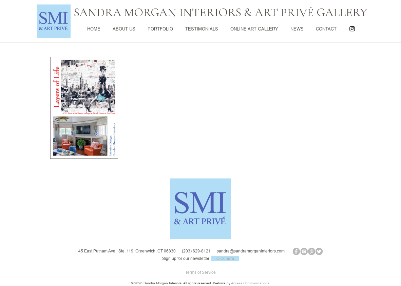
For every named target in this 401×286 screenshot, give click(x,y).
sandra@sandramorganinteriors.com (251, 250)
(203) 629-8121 (196, 250)
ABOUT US (124, 29)
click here (225, 258)
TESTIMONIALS (201, 29)
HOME (93, 29)
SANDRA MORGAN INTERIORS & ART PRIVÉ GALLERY (220, 12)
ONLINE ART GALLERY (254, 29)
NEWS (297, 29)
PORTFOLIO (160, 29)
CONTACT (326, 29)
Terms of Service (200, 272)
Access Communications (250, 283)
